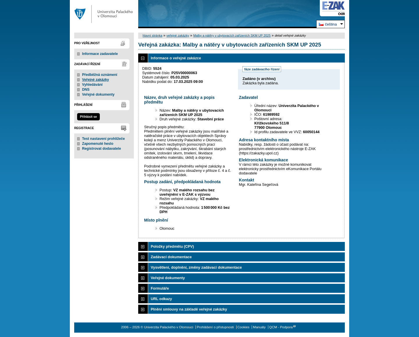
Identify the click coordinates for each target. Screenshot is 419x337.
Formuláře (160, 288)
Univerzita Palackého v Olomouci (104, 14)
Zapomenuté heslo (97, 144)
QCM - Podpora (281, 327)
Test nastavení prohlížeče (103, 139)
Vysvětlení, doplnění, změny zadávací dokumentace (196, 267)
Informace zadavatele (100, 54)
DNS (86, 90)
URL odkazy (161, 299)
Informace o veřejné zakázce (176, 58)
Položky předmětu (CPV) (172, 246)
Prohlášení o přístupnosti (215, 327)
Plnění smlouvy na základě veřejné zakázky (189, 309)
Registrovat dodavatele (101, 149)
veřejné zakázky (177, 35)
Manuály (259, 327)
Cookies (243, 327)
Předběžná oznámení (99, 75)
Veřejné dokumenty (98, 94)
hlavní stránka (152, 35)
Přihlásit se (88, 116)
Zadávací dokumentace (171, 257)
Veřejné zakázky (95, 80)
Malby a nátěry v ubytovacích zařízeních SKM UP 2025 (232, 35)
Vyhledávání (92, 85)
